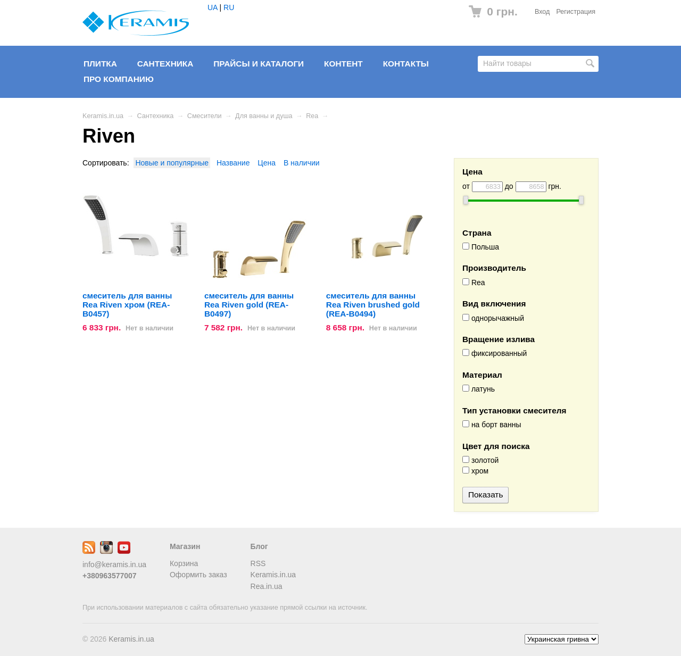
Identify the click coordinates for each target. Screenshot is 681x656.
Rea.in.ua (267, 586)
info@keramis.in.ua (114, 564)
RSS (258, 563)
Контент (343, 63)
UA (212, 7)
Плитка (100, 63)
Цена (267, 163)
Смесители (204, 116)
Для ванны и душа (264, 116)
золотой (480, 460)
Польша (480, 247)
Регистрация (575, 11)
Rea (312, 116)
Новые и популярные (172, 163)
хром (475, 471)
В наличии (302, 163)
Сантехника (165, 63)
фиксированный (494, 353)
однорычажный (493, 318)
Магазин (185, 546)
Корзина (184, 563)
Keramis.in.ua (102, 116)
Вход (542, 11)
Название (233, 163)
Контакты (406, 63)
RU (228, 7)
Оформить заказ (198, 574)
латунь (478, 389)
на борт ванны (491, 424)
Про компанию (119, 79)
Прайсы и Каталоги (258, 63)
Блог (259, 546)
